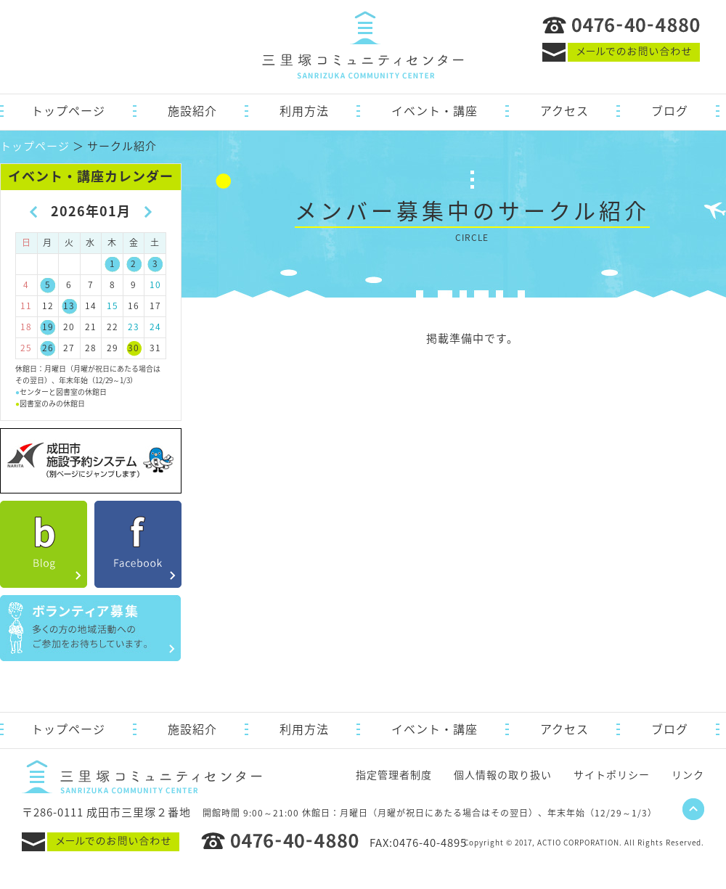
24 (155, 326)
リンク (688, 774)
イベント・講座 (434, 110)
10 (155, 284)
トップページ (68, 110)
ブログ (669, 110)
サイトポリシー (612, 774)
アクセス (564, 110)
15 (112, 305)
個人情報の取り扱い (503, 774)
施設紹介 (192, 110)
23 (133, 326)
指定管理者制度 (394, 774)
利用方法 (304, 110)
